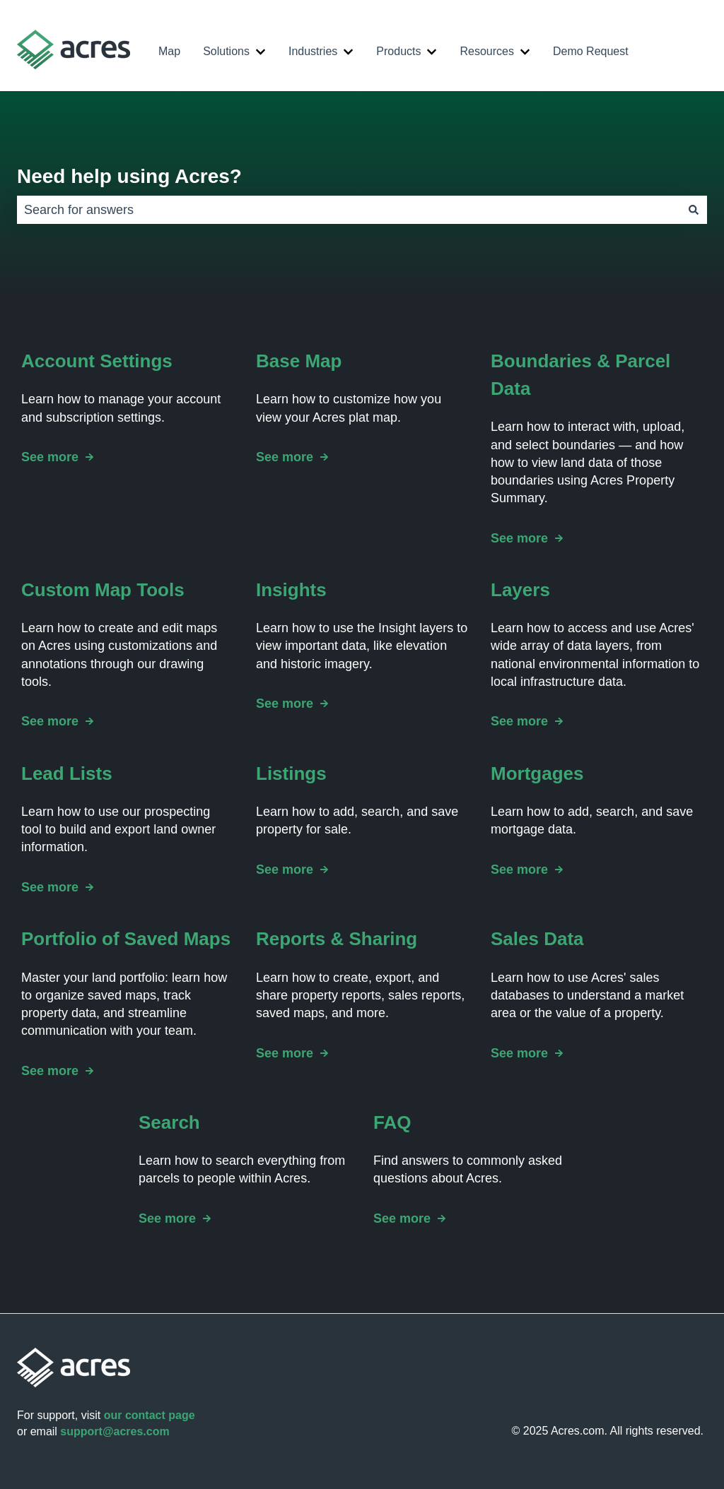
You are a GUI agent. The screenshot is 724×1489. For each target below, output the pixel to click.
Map (169, 51)
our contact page (149, 1415)
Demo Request (591, 51)
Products (398, 51)
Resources (486, 51)
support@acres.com (114, 1431)
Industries (312, 51)
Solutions (226, 51)
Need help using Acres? (129, 176)
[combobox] (348, 210)
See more (49, 458)
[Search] (693, 210)
